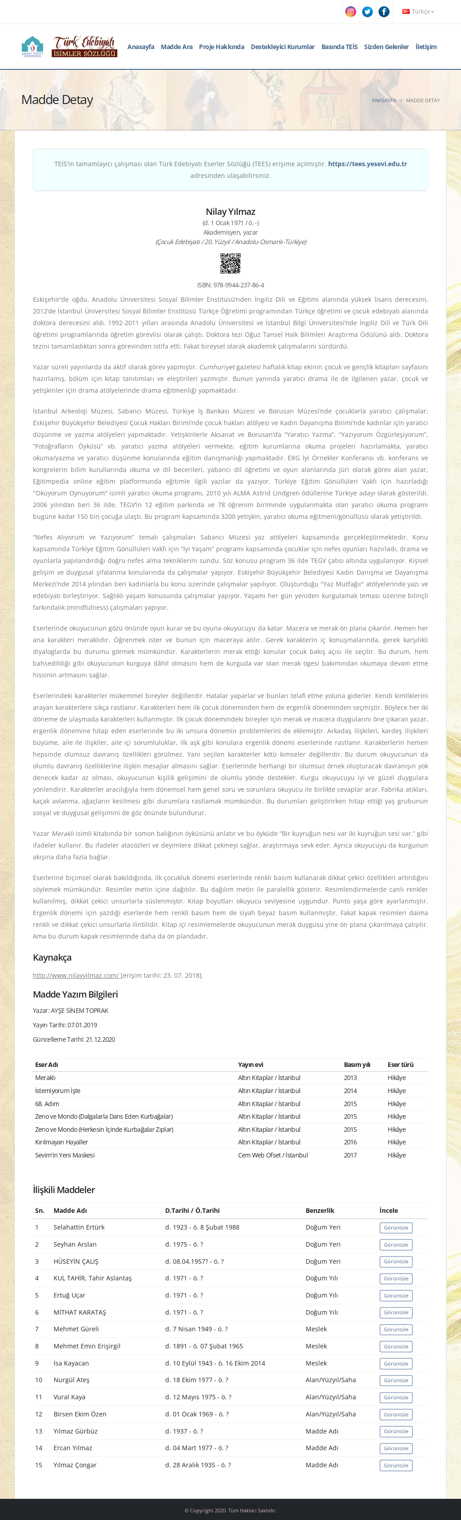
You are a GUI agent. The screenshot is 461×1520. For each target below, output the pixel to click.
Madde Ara (177, 46)
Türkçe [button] (418, 11)
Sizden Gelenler (386, 46)
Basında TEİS (339, 46)
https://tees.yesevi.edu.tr (367, 163)
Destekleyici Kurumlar (283, 46)
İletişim (426, 46)
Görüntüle (396, 1227)
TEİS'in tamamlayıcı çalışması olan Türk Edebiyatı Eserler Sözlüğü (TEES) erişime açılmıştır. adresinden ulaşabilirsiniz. (230, 169)
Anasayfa (140, 46)
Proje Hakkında (221, 46)
